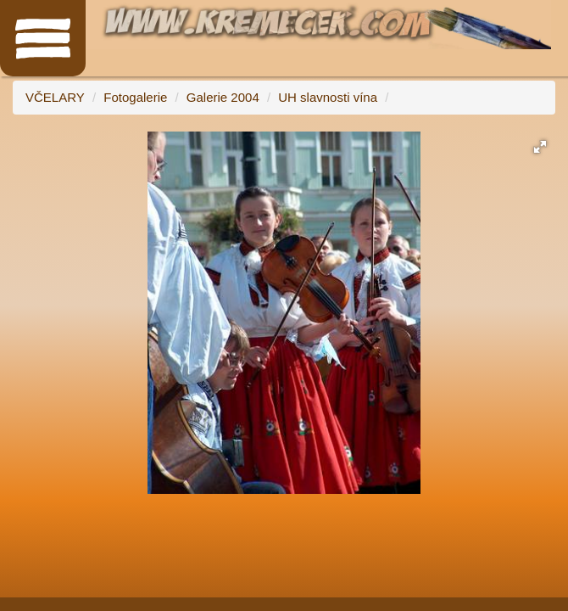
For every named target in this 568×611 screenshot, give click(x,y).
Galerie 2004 (223, 97)
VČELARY (55, 97)
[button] (540, 146)
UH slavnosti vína (327, 97)
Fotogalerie (135, 97)
